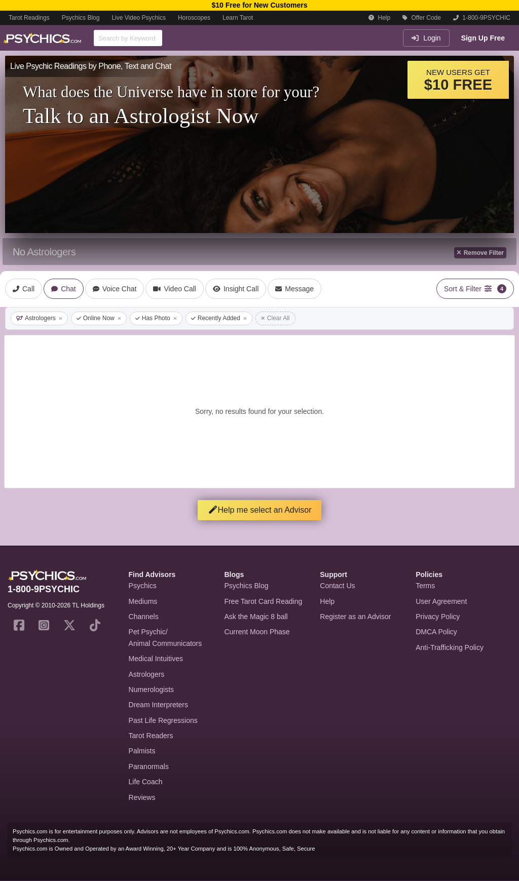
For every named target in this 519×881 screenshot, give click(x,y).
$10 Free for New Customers (259, 5)
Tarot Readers (151, 736)
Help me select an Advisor (260, 510)
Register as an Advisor (355, 616)
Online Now (99, 318)
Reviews (142, 797)
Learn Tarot (238, 17)
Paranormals (149, 766)
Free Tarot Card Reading (263, 601)
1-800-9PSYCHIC (481, 17)
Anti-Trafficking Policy (450, 647)
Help (379, 17)
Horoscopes (194, 17)
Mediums (143, 601)
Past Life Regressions (163, 720)
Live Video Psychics (139, 17)
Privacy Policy (438, 616)
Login (426, 38)
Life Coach (146, 782)
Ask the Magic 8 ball (255, 616)
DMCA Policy (436, 632)
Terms (425, 586)
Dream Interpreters (158, 705)
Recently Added (219, 318)
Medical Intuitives (156, 659)
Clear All (275, 318)
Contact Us (337, 586)
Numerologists (151, 689)
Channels (144, 616)
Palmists (142, 751)
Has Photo (156, 318)
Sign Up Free (483, 38)
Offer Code (421, 17)
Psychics (143, 586)
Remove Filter (480, 252)
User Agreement (441, 601)
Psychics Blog (81, 17)
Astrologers (39, 318)
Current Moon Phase (256, 632)
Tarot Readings (29, 17)
